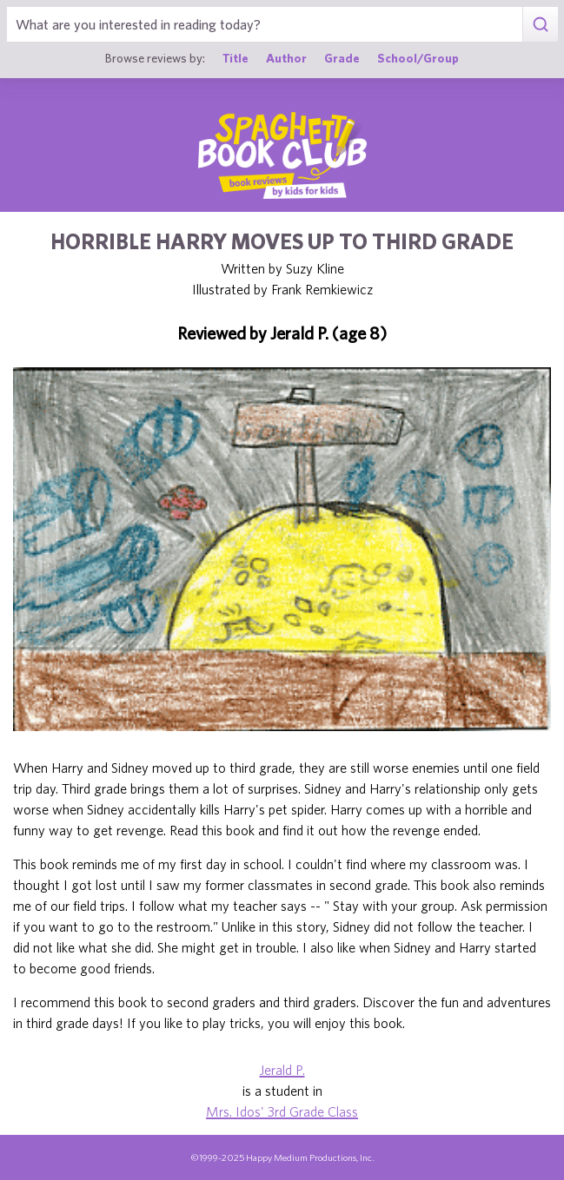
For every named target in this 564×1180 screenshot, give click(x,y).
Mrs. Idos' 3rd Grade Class (282, 1111)
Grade (342, 57)
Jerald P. (282, 1070)
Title (235, 57)
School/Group (418, 57)
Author (286, 57)
